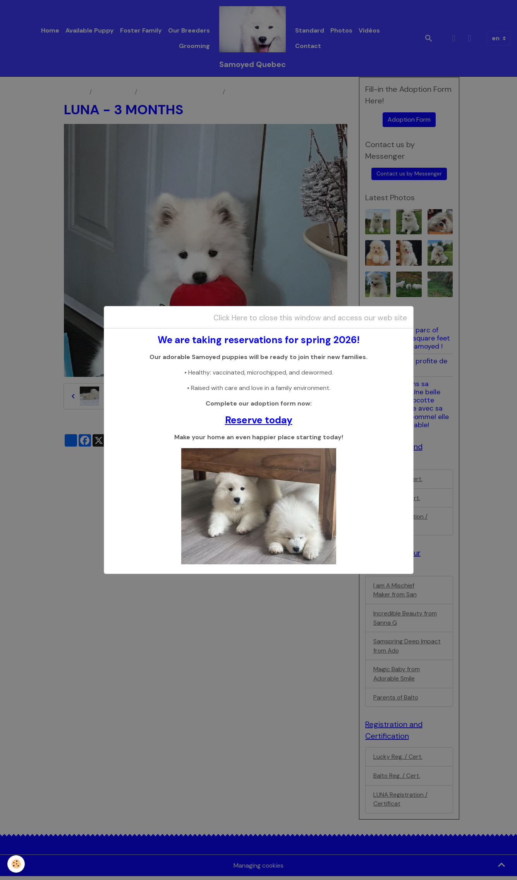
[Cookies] (16, 864)
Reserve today (258, 420)
